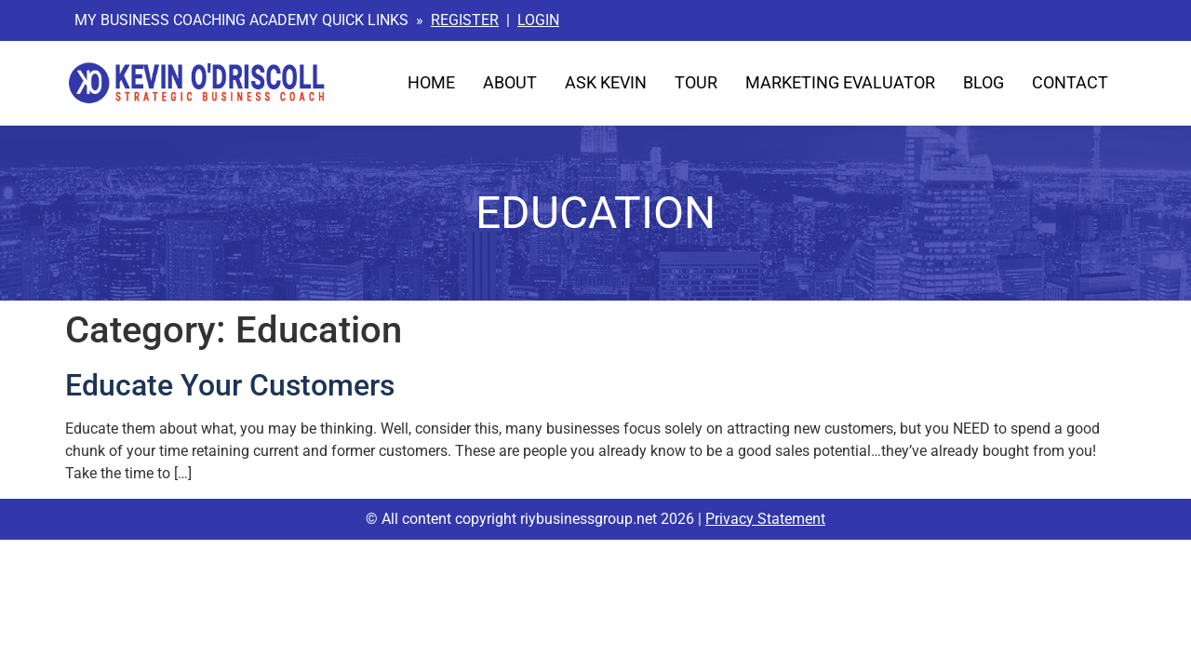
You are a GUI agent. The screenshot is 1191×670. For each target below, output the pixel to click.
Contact (1070, 83)
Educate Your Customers (230, 385)
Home (431, 83)
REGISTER (465, 20)
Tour (696, 83)
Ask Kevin (606, 83)
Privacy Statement (765, 519)
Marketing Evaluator (840, 83)
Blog (983, 83)
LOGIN (538, 20)
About (510, 83)
